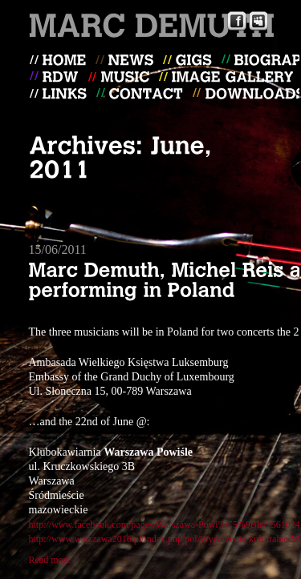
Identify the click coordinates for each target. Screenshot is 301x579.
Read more (50, 559)
